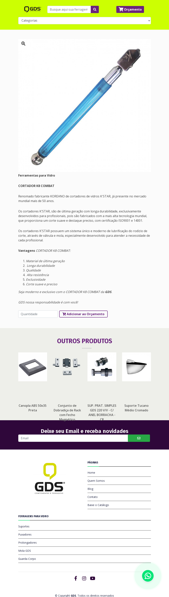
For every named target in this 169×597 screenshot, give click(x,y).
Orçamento (130, 8)
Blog (90, 479)
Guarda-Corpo (27, 549)
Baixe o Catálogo (98, 495)
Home (91, 462)
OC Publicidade (95, 589)
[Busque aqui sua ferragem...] (69, 8)
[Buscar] (73, 428)
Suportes (23, 516)
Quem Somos (96, 470)
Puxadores (25, 524)
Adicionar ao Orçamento (83, 304)
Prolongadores (27, 532)
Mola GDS (24, 540)
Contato (92, 487)
